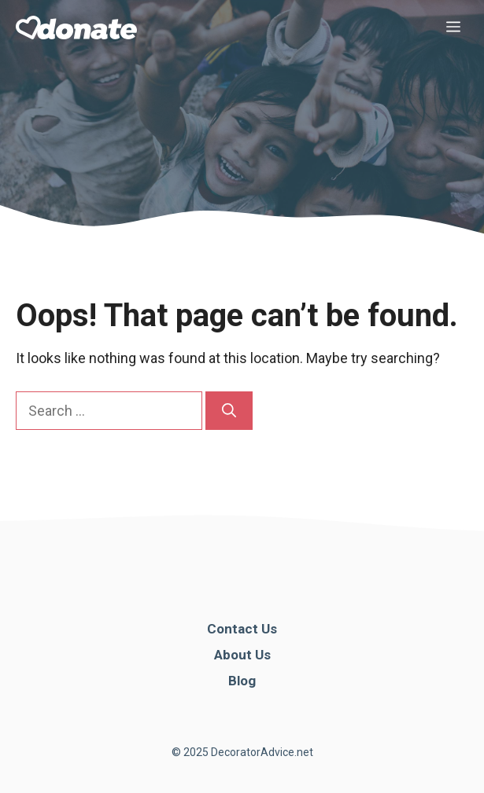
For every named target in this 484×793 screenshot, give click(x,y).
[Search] (229, 410)
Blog (242, 680)
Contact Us (242, 629)
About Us (242, 655)
